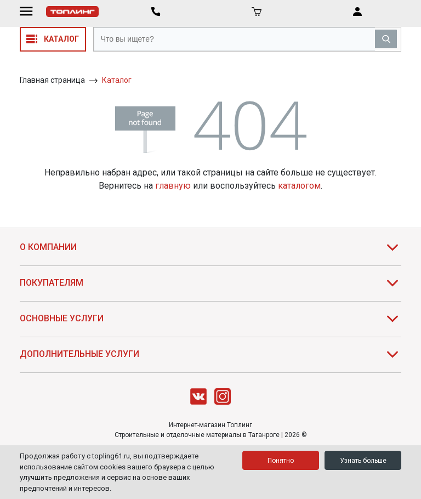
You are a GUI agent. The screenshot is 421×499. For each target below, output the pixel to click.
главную (173, 185)
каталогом (299, 185)
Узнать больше (363, 460)
